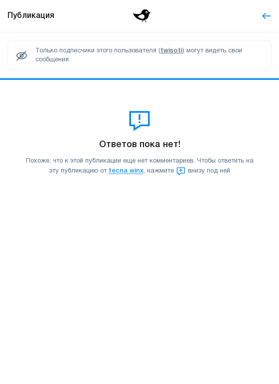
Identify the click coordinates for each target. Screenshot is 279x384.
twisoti (171, 50)
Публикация (30, 15)
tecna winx (126, 171)
